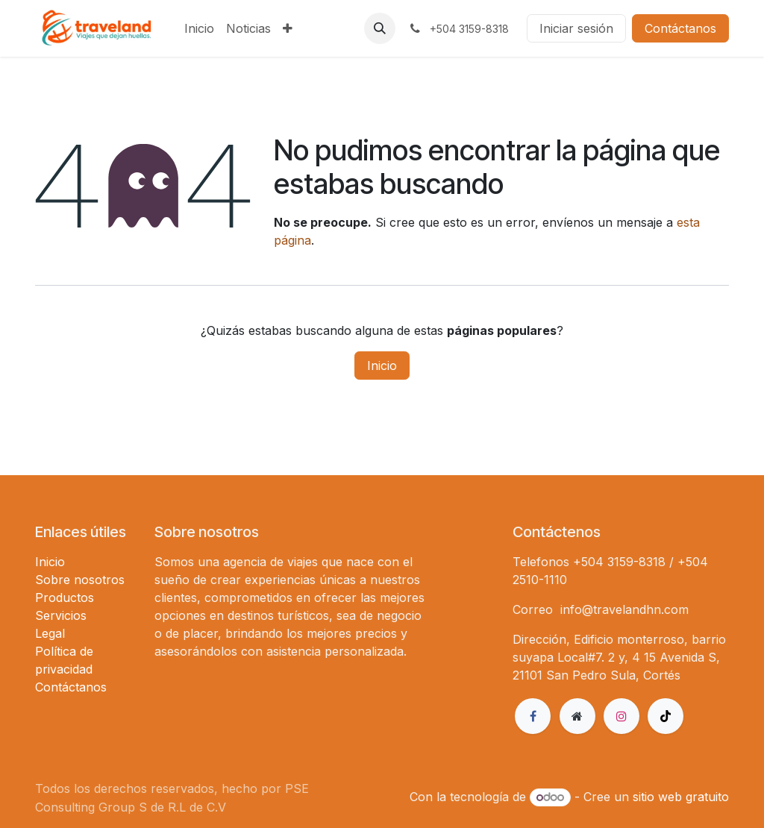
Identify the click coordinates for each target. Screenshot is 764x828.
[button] (379, 28)
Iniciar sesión (576, 28)
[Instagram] (621, 716)
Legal (50, 633)
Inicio (382, 365)
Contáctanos (680, 28)
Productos (64, 597)
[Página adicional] (577, 716)
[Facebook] (533, 716)
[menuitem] (199, 28)
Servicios (61, 615)
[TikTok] (665, 716)
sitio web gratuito (681, 796)
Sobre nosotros (80, 579)
